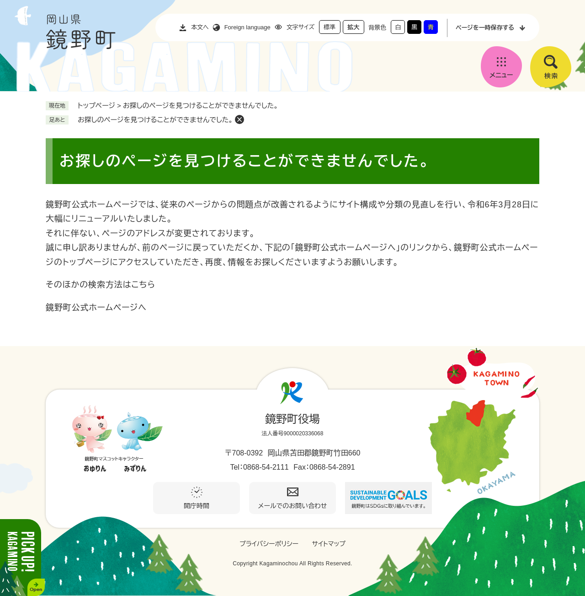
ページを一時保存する (485, 27)
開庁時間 (196, 505)
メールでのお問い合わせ (292, 505)
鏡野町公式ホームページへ (96, 307)
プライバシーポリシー (268, 543)
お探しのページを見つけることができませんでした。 (155, 120)
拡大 (353, 27)
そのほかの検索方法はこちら (100, 284)
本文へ (200, 27)
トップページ (96, 105)
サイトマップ (329, 543)
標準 (329, 27)
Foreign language (247, 27)
